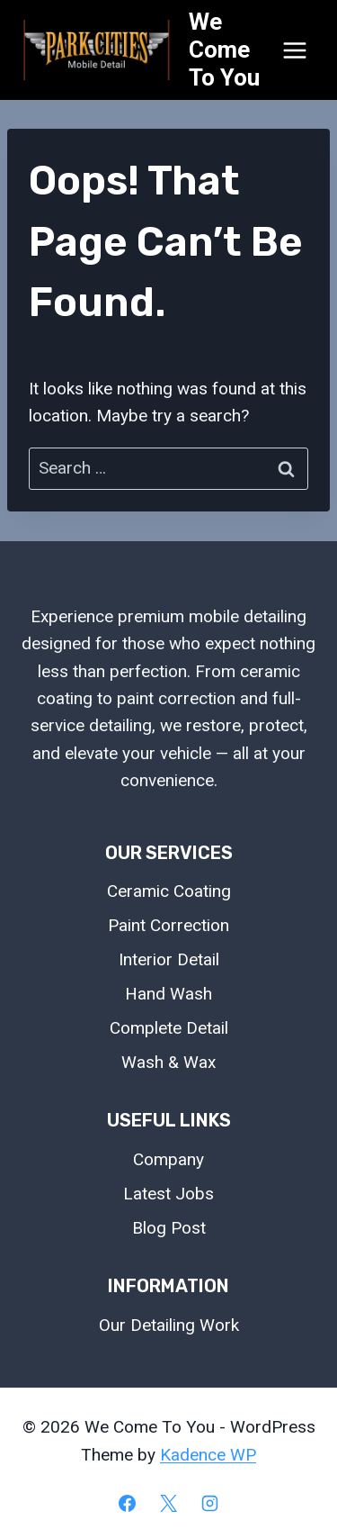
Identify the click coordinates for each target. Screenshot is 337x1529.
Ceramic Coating (169, 891)
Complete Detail (169, 1028)
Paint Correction (168, 925)
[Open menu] (294, 50)
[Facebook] (128, 1503)
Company (168, 1159)
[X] (169, 1503)
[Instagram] (209, 1503)
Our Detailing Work (169, 1325)
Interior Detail (169, 959)
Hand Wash (168, 993)
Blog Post (169, 1227)
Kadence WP (208, 1454)
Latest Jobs (168, 1193)
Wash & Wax (168, 1062)
